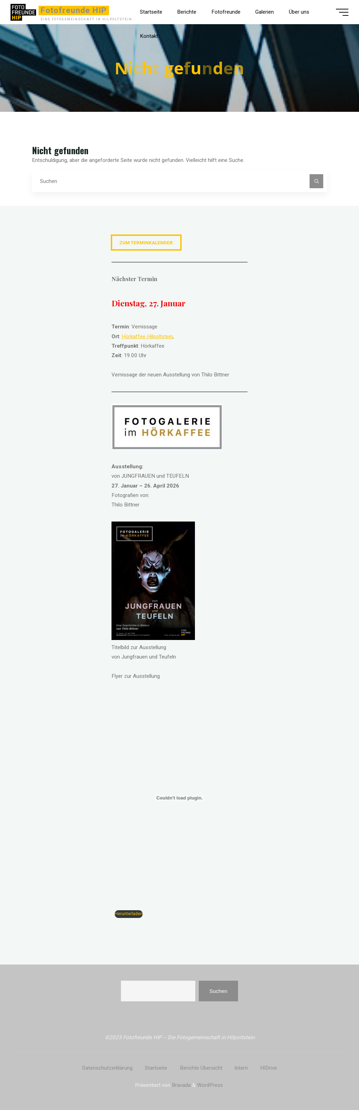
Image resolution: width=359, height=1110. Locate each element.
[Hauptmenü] (342, 12)
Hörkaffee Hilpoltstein (147, 336)
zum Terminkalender (146, 242)
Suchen (218, 991)
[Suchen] (317, 181)
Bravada (180, 1085)
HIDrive (268, 1068)
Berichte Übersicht (201, 1068)
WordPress (210, 1085)
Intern (241, 1068)
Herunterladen (129, 913)
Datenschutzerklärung (107, 1068)
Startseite (156, 1068)
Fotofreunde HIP (74, 10)
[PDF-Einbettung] (179, 798)
